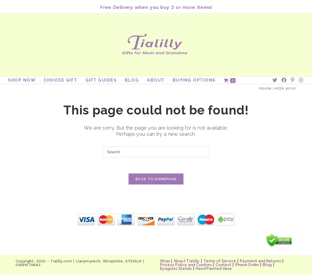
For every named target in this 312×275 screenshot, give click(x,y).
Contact (223, 265)
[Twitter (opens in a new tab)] (274, 80)
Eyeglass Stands (176, 268)
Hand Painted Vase (214, 268)
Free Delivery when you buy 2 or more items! (156, 7)
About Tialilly (187, 261)
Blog (267, 265)
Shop (165, 261)
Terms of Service (219, 261)
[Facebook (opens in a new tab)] (284, 80)
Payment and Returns (260, 261)
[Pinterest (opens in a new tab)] (293, 80)
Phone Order (247, 265)
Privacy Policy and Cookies (186, 265)
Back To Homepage (156, 179)
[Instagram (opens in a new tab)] (301, 80)
